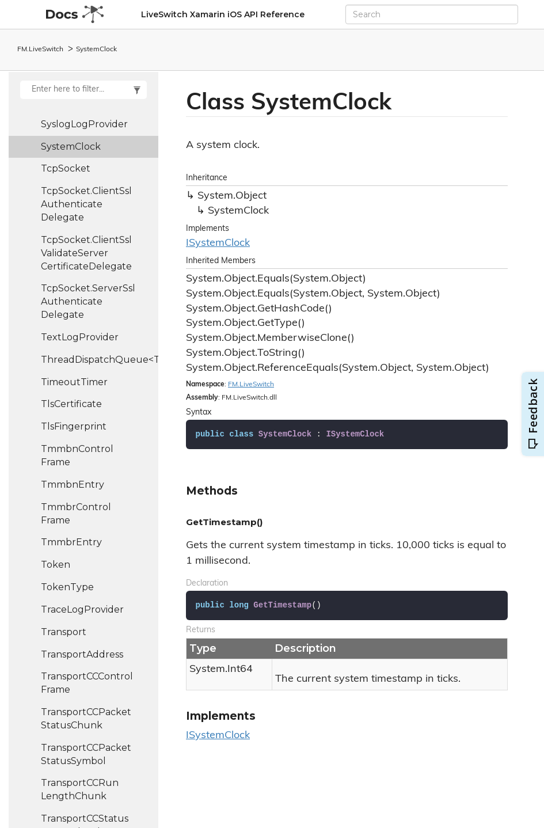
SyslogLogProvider (84, 124)
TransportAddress (82, 654)
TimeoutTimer (74, 382)
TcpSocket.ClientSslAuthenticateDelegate (86, 204)
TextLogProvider (80, 337)
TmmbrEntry (71, 542)
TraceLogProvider (82, 609)
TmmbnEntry (72, 484)
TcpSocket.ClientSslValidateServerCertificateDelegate (86, 253)
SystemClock (96, 49)
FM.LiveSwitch (40, 49)
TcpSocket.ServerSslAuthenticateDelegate (88, 301)
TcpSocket (65, 168)
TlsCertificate (71, 403)
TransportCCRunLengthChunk (80, 789)
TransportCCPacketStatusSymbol (86, 754)
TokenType (67, 587)
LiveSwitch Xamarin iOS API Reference (223, 14)
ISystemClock (218, 243)
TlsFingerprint (73, 426)
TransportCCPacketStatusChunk (86, 719)
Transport (63, 631)
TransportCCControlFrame (87, 683)
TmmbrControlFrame (76, 514)
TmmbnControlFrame (77, 455)
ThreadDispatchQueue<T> (99, 359)
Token (55, 564)
